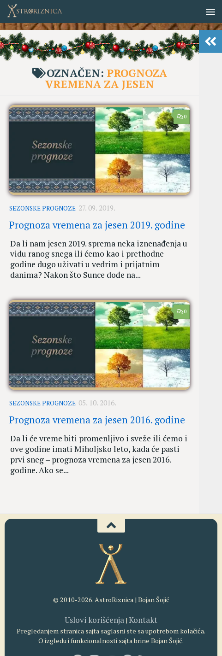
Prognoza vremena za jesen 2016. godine (97, 405)
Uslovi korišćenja (97, 588)
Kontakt (138, 588)
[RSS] (144, 628)
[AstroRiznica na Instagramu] (94, 628)
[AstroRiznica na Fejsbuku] (78, 628)
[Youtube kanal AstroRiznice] (111, 628)
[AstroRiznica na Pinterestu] (127, 628)
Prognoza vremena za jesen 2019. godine (97, 221)
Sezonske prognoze (42, 207)
